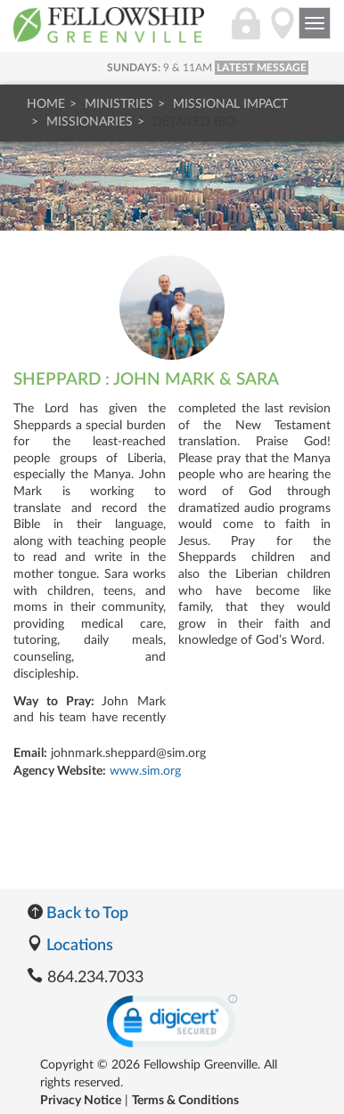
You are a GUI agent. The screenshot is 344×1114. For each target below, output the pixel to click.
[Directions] (282, 33)
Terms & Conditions (185, 1100)
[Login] (246, 33)
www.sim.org (145, 771)
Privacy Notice (80, 1100)
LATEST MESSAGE (262, 67)
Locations (70, 946)
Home (46, 104)
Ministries (119, 104)
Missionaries (89, 122)
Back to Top (77, 914)
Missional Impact (230, 104)
